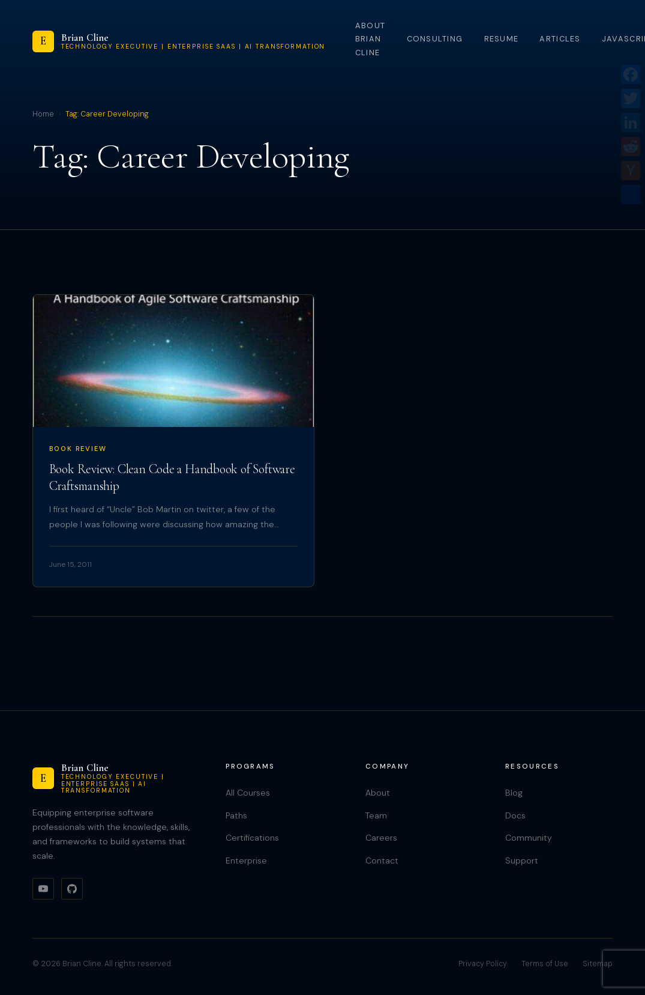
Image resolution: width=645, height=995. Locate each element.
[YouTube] (43, 889)
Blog (514, 792)
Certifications (252, 837)
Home (43, 114)
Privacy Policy (482, 964)
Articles (559, 39)
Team (376, 815)
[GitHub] (72, 889)
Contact (381, 860)
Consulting (435, 39)
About (377, 792)
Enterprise (246, 860)
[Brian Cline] (179, 41)
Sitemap (598, 964)
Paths (236, 815)
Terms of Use (544, 964)
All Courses (248, 792)
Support (521, 860)
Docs (515, 815)
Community (528, 837)
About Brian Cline (370, 39)
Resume (501, 39)
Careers (381, 837)
